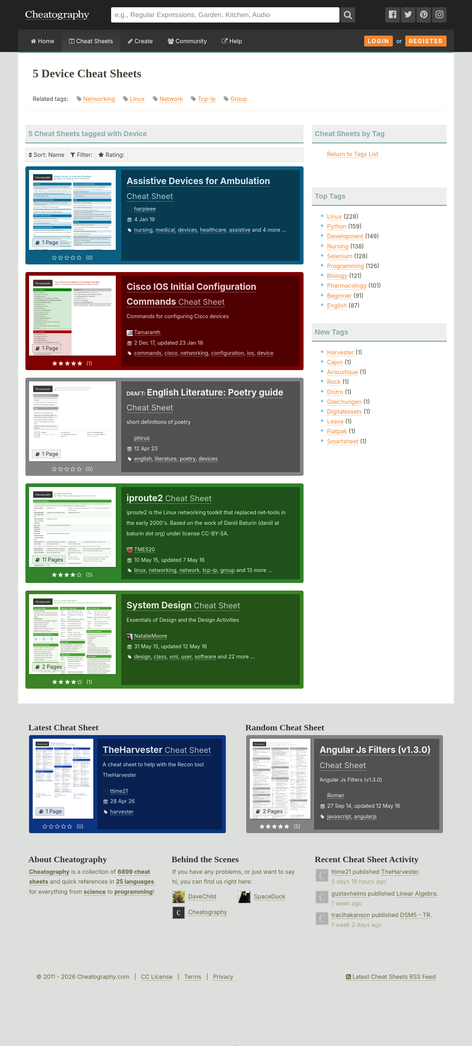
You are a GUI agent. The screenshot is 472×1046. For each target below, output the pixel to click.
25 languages (135, 881)
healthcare (213, 230)
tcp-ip (210, 570)
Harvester (340, 352)
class (160, 656)
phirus (142, 438)
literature (166, 458)
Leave (335, 421)
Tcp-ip (206, 98)
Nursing (338, 246)
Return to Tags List (352, 154)
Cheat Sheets (91, 41)
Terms (192, 976)
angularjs (365, 816)
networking (194, 353)
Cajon (335, 362)
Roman (335, 795)
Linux (137, 98)
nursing (143, 230)
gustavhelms (348, 893)
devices (187, 230)
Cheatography (49, 871)
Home (42, 41)
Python (336, 226)
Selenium (340, 256)
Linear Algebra (416, 893)
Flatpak (337, 431)
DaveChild (202, 896)
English (337, 305)
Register (426, 41)
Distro (335, 392)
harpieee (145, 209)
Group (239, 98)
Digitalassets (344, 411)
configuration (227, 353)
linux (140, 570)
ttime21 (119, 791)
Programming (345, 265)
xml (174, 656)
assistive (240, 230)
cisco (171, 353)
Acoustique (342, 372)
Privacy (223, 976)
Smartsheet (342, 441)
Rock (334, 381)
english (143, 458)
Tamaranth (147, 332)
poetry (188, 458)
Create (140, 41)
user (186, 656)
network (189, 570)
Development (345, 236)
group (227, 570)
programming (133, 891)
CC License (156, 976)
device (265, 353)
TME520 (144, 549)
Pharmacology (347, 285)
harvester (122, 811)
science (95, 891)
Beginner (339, 295)
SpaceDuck (269, 896)
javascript (339, 816)
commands (148, 353)
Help (232, 41)
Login (379, 41)
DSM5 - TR (415, 915)
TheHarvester (399, 871)
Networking (99, 98)
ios (250, 353)
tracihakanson (350, 915)
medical (165, 230)
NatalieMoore (150, 636)
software (205, 656)
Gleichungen (344, 401)
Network (171, 98)
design (142, 656)
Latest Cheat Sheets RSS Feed (391, 976)
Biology (337, 275)
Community (187, 41)
